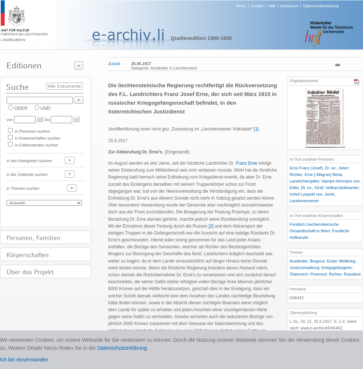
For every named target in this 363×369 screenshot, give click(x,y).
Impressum (289, 6)
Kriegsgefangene (336, 267)
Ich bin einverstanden (24, 359)
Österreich (299, 274)
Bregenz (317, 261)
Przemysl (318, 274)
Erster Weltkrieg (341, 261)
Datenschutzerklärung (320, 6)
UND (45, 108)
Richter (335, 274)
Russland (352, 274)
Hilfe (272, 6)
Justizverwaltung (304, 267)
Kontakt (257, 6)
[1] (256, 129)
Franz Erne (246, 163)
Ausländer (299, 261)
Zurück (114, 63)
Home (241, 6)
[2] (211, 226)
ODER (21, 108)
